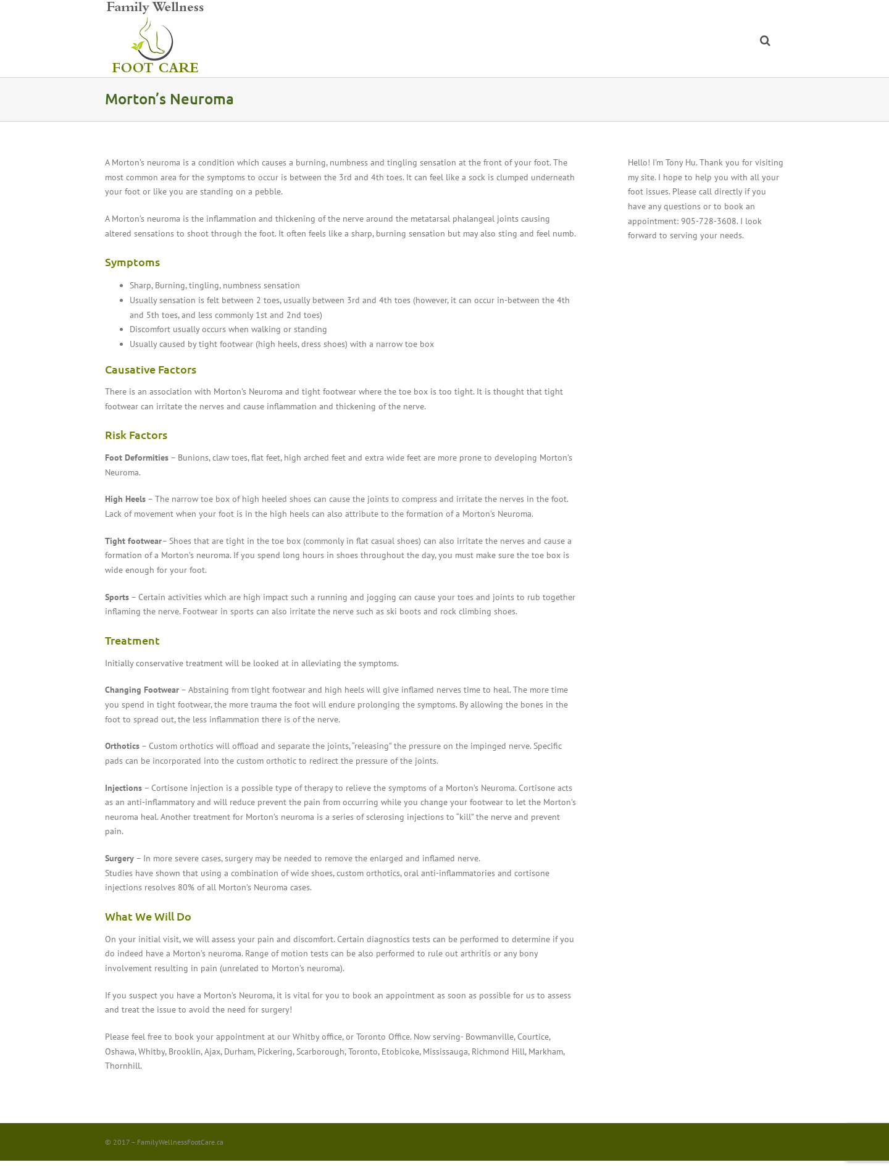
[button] (765, 38)
